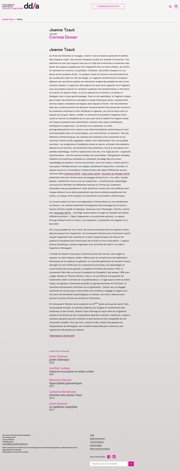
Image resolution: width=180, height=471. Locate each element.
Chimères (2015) (72, 173)
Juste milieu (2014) (91, 173)
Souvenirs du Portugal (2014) (115, 173)
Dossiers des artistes (108, 6)
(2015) (62, 212)
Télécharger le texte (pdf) (62, 335)
